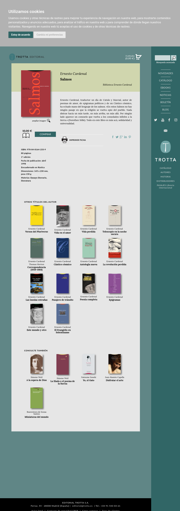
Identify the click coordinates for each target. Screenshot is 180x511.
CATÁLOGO (165, 80)
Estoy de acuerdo (20, 34)
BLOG (165, 109)
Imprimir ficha (77, 140)
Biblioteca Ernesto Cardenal (117, 84)
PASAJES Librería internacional (165, 186)
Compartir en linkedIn (125, 137)
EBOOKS (166, 87)
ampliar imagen (39, 120)
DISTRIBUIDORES (166, 181)
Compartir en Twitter (117, 137)
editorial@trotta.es (82, 506)
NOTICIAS (165, 95)
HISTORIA (165, 176)
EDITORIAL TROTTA (165, 152)
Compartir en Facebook (113, 137)
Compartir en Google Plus (121, 137)
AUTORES (166, 172)
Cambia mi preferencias (50, 34)
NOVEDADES (165, 73)
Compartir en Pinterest (130, 137)
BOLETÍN (165, 102)
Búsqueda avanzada (165, 62)
